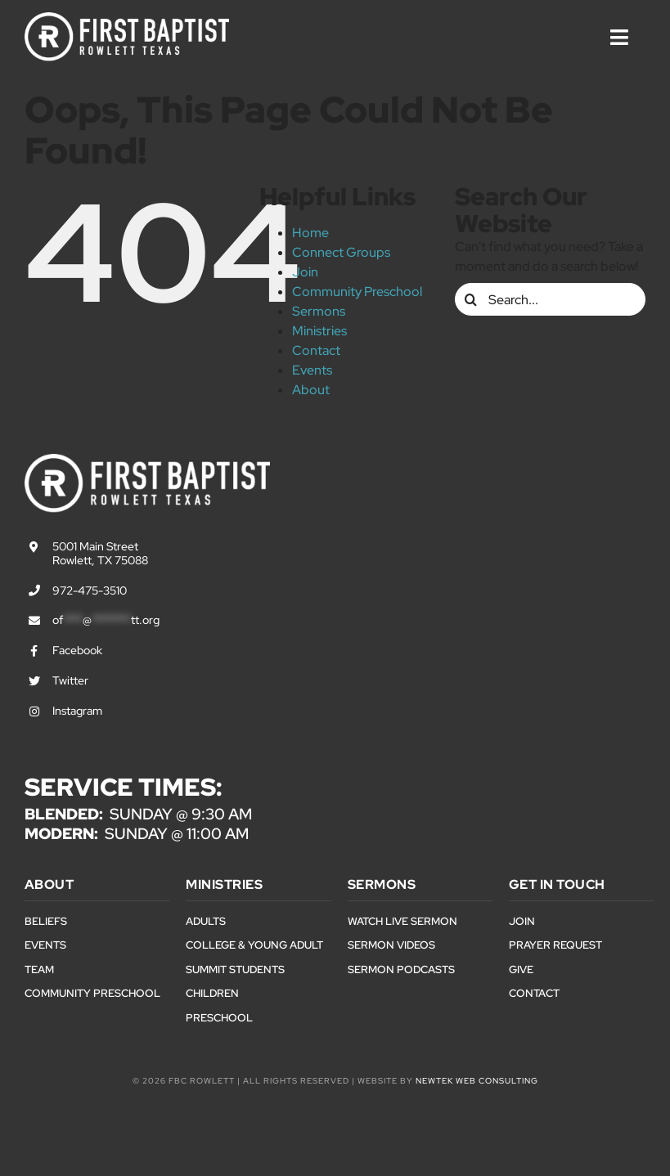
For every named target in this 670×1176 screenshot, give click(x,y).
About (311, 389)
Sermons (318, 311)
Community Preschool (357, 291)
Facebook (77, 650)
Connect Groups (341, 252)
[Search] (471, 299)
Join (305, 272)
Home (310, 232)
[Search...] (550, 299)
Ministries (319, 330)
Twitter (70, 680)
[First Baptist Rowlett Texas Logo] (127, 18)
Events (312, 370)
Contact (316, 350)
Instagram (77, 710)
